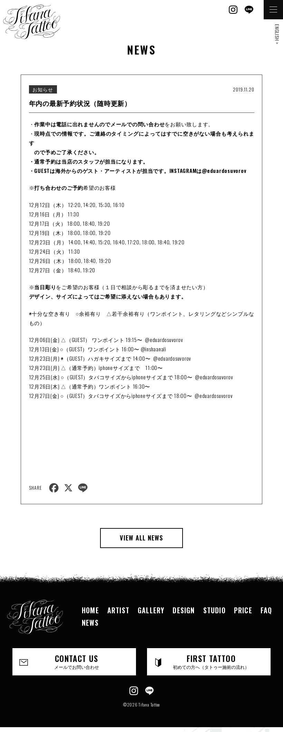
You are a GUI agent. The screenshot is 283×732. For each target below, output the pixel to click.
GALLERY (151, 610)
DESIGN (184, 610)
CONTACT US (76, 662)
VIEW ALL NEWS (141, 537)
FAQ (266, 610)
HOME (90, 610)
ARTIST (118, 610)
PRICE (243, 610)
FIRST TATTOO (211, 662)
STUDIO (214, 610)
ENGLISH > (277, 34)
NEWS (90, 622)
